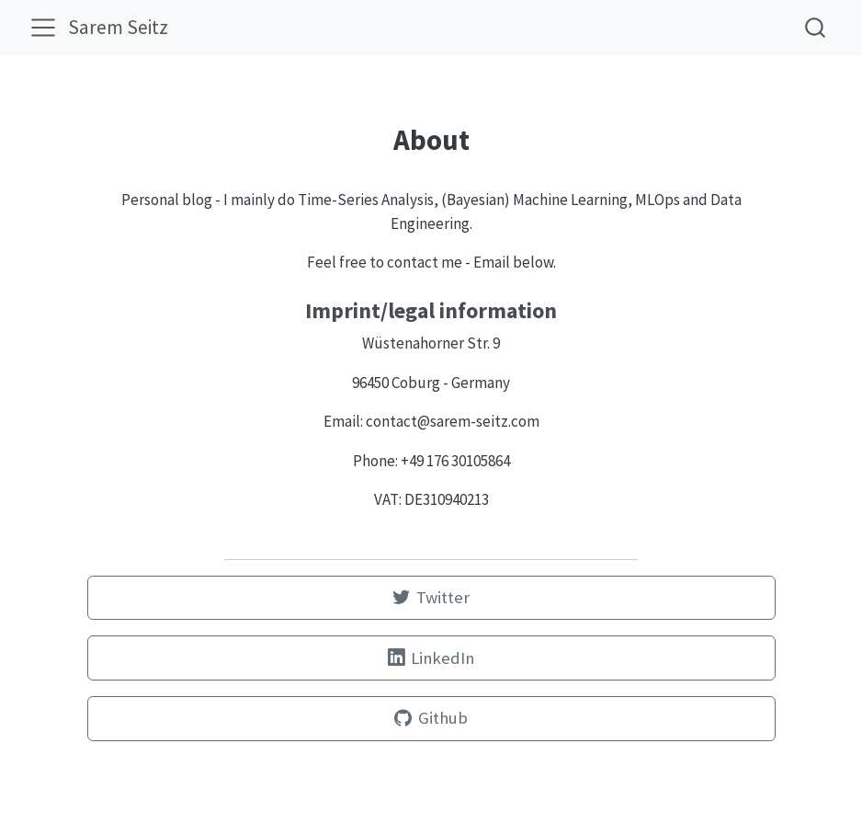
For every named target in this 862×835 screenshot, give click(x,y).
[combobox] (816, 27)
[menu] (43, 27)
